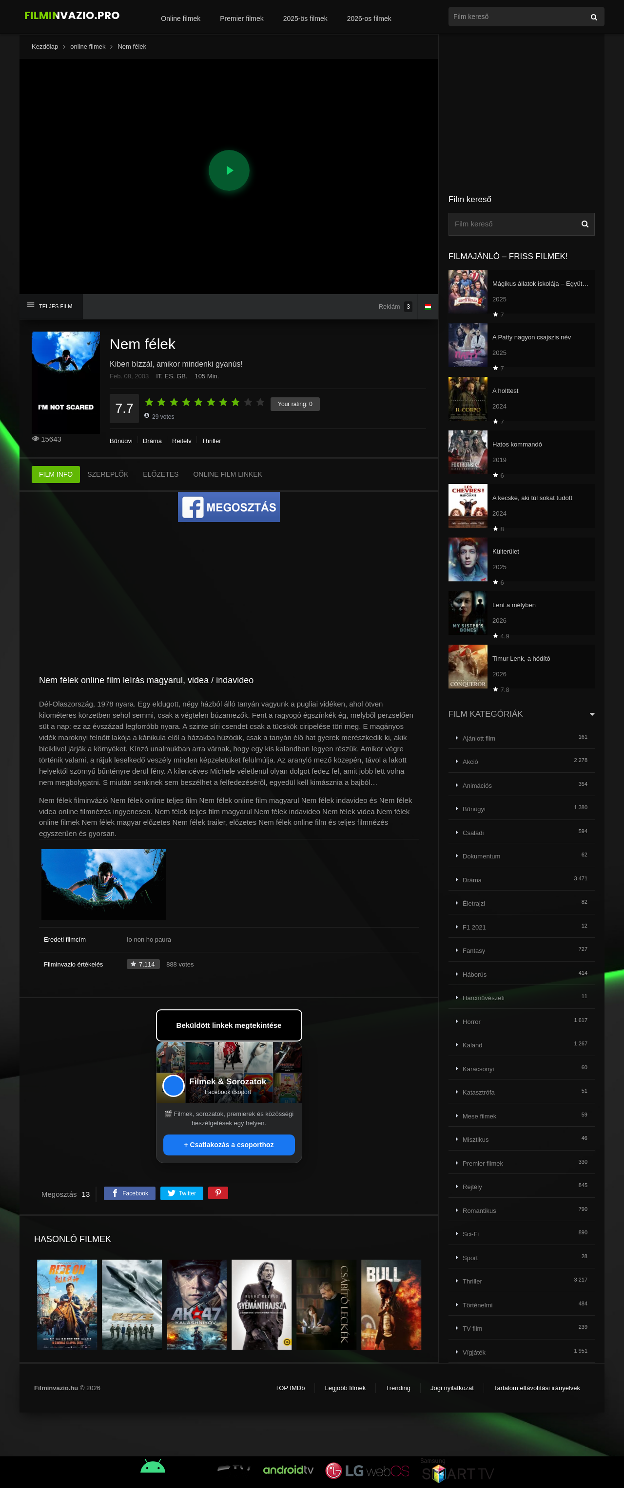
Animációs (477, 785)
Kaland (472, 1045)
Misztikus (475, 1139)
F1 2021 (474, 927)
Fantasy (474, 950)
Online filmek (180, 18)
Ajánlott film (479, 738)
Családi (473, 833)
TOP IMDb (290, 1388)
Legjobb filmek (345, 1388)
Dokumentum (481, 856)
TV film (472, 1328)
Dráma (152, 441)
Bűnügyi (121, 441)
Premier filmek (241, 18)
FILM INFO (56, 474)
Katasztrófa (479, 1092)
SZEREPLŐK (107, 474)
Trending (398, 1388)
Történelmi (477, 1305)
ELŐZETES (160, 474)
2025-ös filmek (305, 18)
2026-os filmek (369, 18)
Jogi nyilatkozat (452, 1388)
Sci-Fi (471, 1234)
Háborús (475, 974)
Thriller (211, 441)
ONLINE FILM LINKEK (227, 474)
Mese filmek (479, 1116)
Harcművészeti (484, 998)
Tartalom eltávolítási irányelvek (537, 1388)
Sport (470, 1258)
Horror (472, 1021)
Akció (470, 761)
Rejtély (182, 441)
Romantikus (479, 1210)
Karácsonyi (478, 1069)
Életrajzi (474, 903)
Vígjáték (474, 1352)
